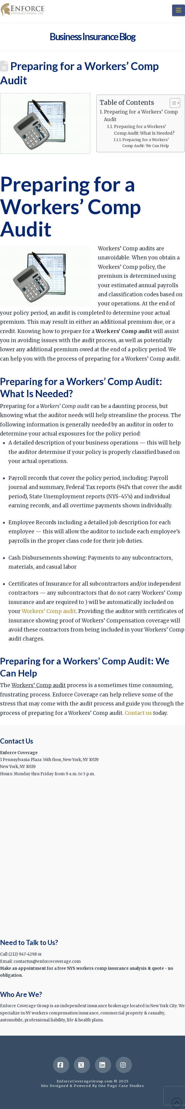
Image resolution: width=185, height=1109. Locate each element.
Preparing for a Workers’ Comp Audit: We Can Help (145, 142)
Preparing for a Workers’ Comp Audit (141, 115)
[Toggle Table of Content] (172, 103)
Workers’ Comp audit (49, 611)
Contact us (138, 713)
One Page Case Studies (121, 1086)
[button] (178, 10)
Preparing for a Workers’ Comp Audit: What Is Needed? (144, 130)
